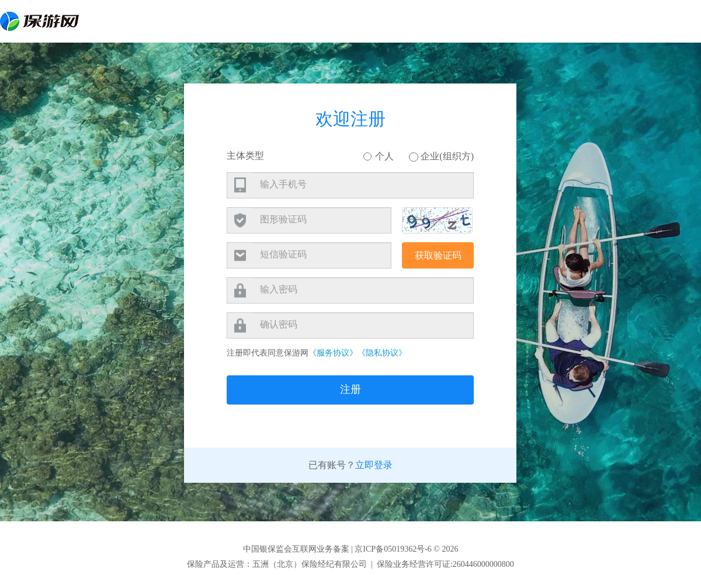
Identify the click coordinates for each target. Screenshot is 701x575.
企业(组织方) (441, 156)
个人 (378, 156)
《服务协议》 (333, 353)
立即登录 (374, 465)
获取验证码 (438, 255)
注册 (350, 389)
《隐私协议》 (382, 353)
